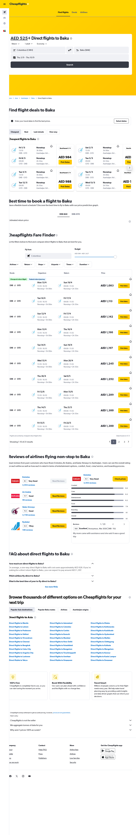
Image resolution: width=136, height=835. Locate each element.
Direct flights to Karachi (64, 617)
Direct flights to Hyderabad (104, 617)
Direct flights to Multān (102, 621)
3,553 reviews (34, 468)
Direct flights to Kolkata (103, 628)
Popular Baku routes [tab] (52, 593)
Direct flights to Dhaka (102, 606)
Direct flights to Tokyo (24, 643)
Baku (38, 98)
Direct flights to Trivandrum (26, 621)
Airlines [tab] (69, 593)
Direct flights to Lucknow (25, 640)
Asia (22, 98)
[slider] (118, 256)
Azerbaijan (30, 98)
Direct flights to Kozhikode (104, 614)
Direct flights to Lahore (24, 610)
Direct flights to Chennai (25, 625)
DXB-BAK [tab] (66, 214)
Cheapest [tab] (20, 132)
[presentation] (77, 38)
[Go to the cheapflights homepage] (19, 4)
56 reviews (33, 483)
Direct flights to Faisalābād (65, 628)
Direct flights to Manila (24, 606)
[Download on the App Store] (109, 740)
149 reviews (33, 513)
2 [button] (119, 422)
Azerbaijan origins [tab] (86, 593)
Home (15, 98)
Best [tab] (32, 132)
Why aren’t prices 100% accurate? (74, 713)
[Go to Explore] (4, 23)
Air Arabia (32, 475)
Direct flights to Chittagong (104, 625)
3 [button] (124, 422)
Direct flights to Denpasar (103, 643)
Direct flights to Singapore (65, 643)
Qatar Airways (34, 490)
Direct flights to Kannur (102, 636)
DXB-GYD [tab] (79, 214)
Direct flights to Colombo (64, 610)
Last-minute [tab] (44, 132)
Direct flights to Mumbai (64, 621)
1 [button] (113, 422)
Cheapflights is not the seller (74, 703)
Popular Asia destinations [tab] (27, 593)
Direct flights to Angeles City (27, 636)
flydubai (31, 505)
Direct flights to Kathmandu (104, 610)
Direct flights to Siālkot (24, 617)
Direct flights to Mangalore (104, 632)
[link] (120, 462)
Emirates (31, 460)
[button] (4, 4)
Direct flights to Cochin (63, 614)
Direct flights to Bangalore (65, 632)
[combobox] (48, 43)
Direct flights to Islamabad (65, 606)
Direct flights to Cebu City (26, 632)
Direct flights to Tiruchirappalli (67, 636)
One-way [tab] (59, 132)
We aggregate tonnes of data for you (74, 708)
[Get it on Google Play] (109, 733)
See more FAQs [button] (55, 570)
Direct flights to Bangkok (25, 628)
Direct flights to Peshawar (26, 614)
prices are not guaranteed (67, 696)
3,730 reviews (34, 498)
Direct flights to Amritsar (64, 640)
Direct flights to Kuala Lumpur (105, 640)
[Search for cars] (4, 17)
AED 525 (24, 38)
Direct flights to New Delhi (65, 625)
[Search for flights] (4, 12)
